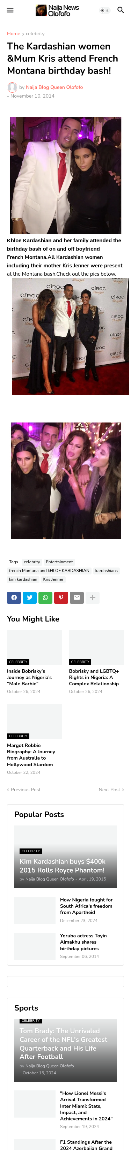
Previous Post (26, 789)
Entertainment (59, 562)
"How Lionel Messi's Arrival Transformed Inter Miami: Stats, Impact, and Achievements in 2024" (86, 1106)
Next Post (109, 789)
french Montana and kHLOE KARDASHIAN (49, 570)
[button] (9, 10)
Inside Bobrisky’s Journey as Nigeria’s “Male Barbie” (29, 677)
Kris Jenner (53, 579)
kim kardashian (23, 579)
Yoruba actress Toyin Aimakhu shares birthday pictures (83, 942)
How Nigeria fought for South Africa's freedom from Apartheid (86, 906)
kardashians (106, 570)
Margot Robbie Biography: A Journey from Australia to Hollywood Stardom (31, 755)
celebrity (35, 34)
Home (13, 34)
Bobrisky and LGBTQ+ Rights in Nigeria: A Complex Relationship (94, 677)
